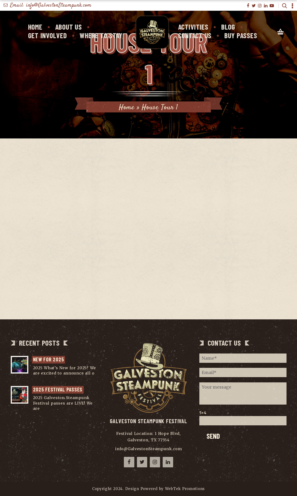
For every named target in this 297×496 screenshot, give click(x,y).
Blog (228, 26)
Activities (193, 26)
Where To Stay (101, 35)
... (34, 378)
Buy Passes (240, 35)
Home (35, 26)
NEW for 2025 (48, 359)
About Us (68, 26)
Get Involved (47, 35)
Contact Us (194, 35)
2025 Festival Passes (58, 389)
